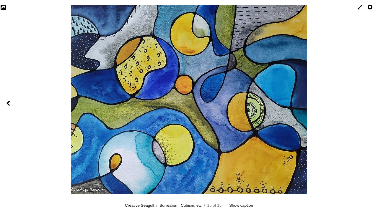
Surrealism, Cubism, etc (180, 205)
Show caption (241, 205)
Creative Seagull (139, 205)
